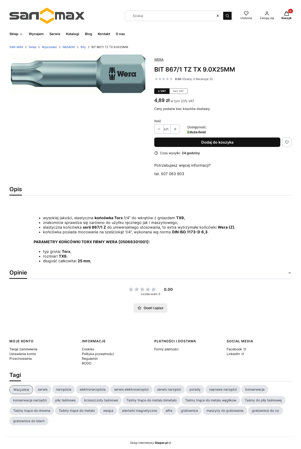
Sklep (32, 47)
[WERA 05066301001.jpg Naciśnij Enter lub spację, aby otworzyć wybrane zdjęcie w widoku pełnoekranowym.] (78, 73)
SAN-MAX (16, 47)
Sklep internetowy (149, 443)
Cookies (88, 349)
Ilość (157, 121)
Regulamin (90, 358)
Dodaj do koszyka (217, 142)
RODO (86, 363)
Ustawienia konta (22, 354)
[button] (227, 16)
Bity (83, 47)
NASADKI (69, 47)
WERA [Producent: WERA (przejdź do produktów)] (158, 59)
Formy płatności (166, 349)
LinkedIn (234, 354)
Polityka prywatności (98, 354)
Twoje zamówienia (23, 349)
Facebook (235, 349)
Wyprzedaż (49, 47)
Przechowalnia (20, 358)
